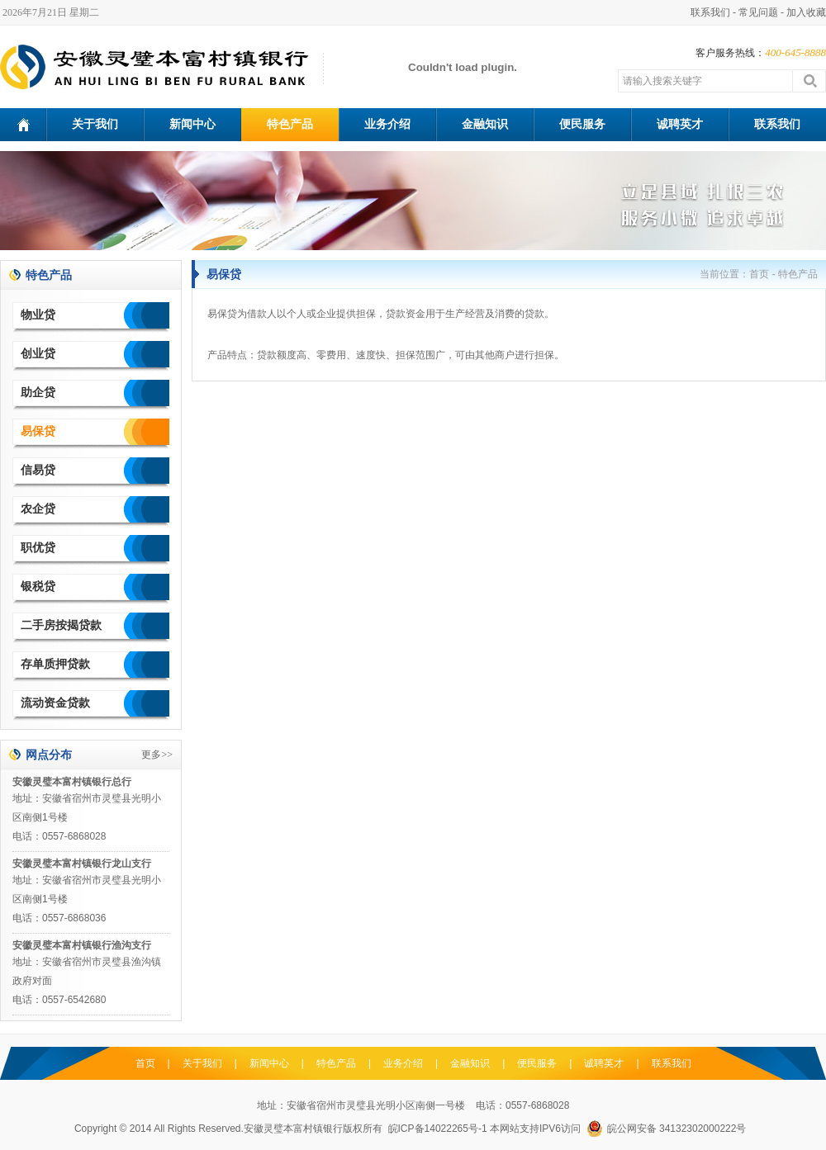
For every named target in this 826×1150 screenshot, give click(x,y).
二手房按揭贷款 (61, 625)
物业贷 (38, 315)
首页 (759, 274)
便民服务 (582, 124)
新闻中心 (192, 124)
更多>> (157, 754)
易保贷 (38, 431)
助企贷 (38, 392)
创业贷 (38, 354)
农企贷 (38, 509)
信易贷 (38, 470)
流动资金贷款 (55, 703)
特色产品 (290, 124)
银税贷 (38, 586)
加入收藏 (806, 12)
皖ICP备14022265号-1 (437, 1128)
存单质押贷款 (55, 664)
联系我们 (710, 12)
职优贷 (38, 548)
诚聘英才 (680, 124)
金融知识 (485, 124)
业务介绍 (387, 124)
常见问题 (758, 12)
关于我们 (95, 124)
